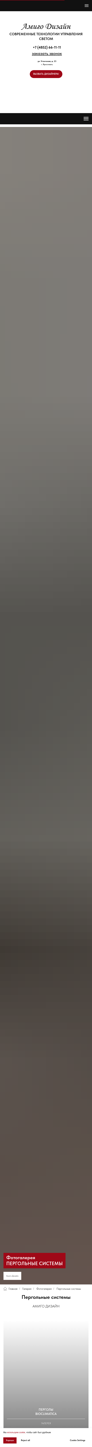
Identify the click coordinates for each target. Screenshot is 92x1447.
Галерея (26, 1288)
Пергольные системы (68, 1288)
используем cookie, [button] (16, 1432)
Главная (10, 1288)
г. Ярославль (47, 64)
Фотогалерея (44, 1288)
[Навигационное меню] (87, 5)
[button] (47, 53)
